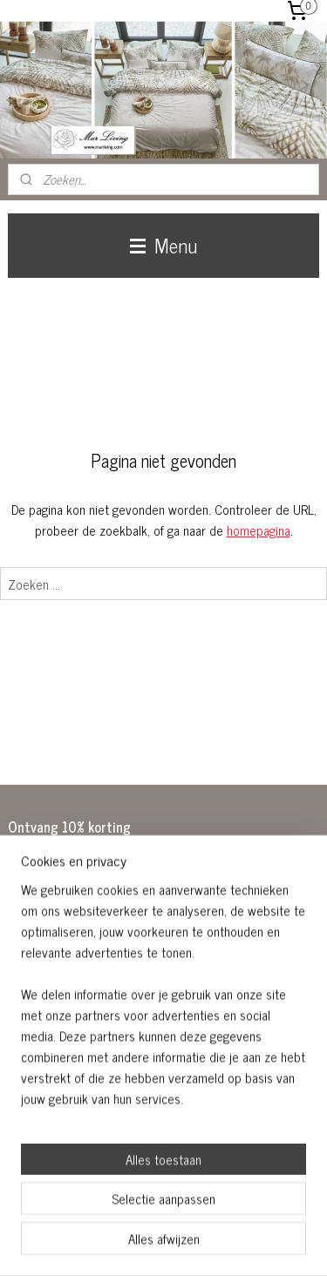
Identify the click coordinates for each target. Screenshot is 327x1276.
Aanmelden (51, 993)
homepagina (258, 530)
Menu (163, 245)
